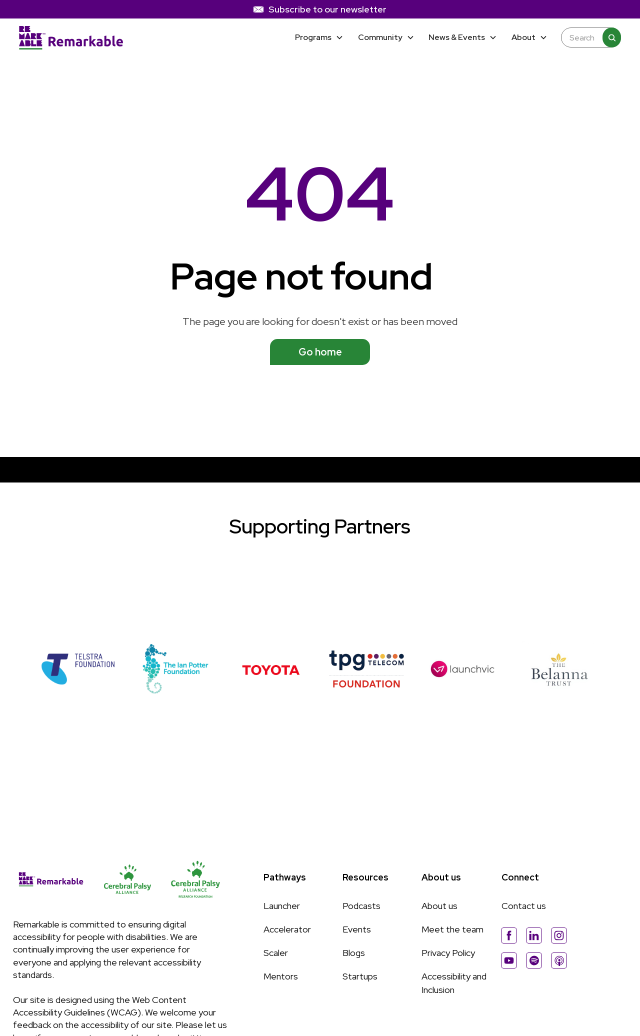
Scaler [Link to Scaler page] (276, 952)
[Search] (611, 38)
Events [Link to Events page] (356, 929)
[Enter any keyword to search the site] (586, 37)
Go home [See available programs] (320, 352)
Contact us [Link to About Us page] (524, 906)
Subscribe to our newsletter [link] (327, 9)
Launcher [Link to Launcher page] (282, 906)
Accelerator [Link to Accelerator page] (287, 929)
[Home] (71, 37)
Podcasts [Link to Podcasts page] (361, 906)
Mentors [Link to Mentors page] (281, 976)
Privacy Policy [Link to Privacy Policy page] (448, 952)
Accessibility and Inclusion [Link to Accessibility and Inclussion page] (454, 983)
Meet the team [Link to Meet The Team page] (453, 929)
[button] (319, 37)
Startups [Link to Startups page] (360, 976)
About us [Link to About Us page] (440, 906)
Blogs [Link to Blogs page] (353, 952)
